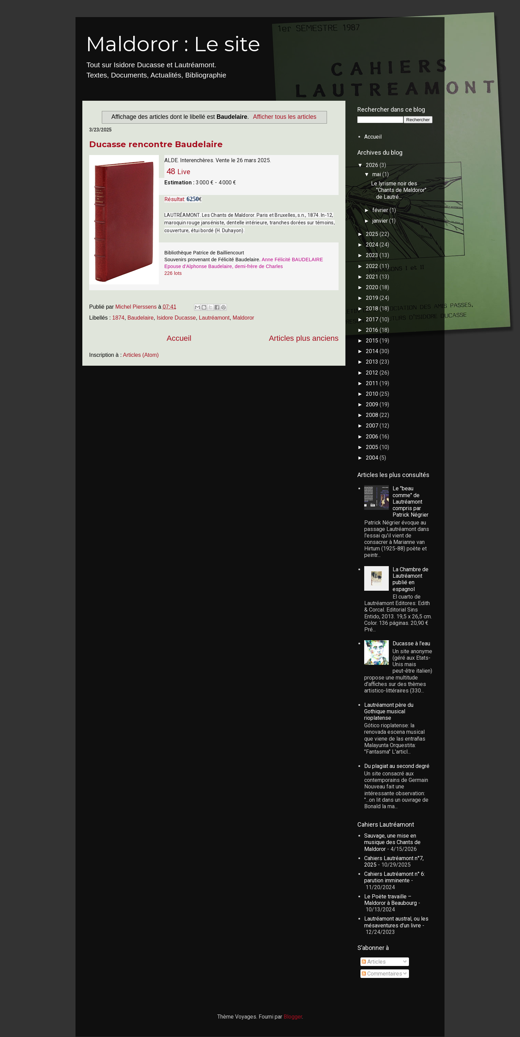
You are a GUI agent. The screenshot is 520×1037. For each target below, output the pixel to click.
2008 (373, 415)
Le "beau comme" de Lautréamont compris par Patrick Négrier (410, 501)
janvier (380, 221)
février (380, 210)
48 (169, 171)
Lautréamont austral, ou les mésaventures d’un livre (396, 921)
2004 (373, 457)
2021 (373, 277)
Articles (374, 961)
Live (183, 172)
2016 (373, 330)
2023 (373, 255)
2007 (373, 425)
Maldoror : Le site (173, 43)
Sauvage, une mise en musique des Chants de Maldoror (392, 842)
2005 (373, 447)
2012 (373, 372)
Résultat (174, 199)
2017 (373, 319)
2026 (373, 165)
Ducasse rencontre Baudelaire (156, 144)
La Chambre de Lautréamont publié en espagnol (410, 579)
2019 (373, 298)
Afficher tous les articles (284, 116)
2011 (373, 383)
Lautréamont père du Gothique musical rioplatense (388, 711)
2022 (373, 266)
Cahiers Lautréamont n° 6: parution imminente (394, 877)
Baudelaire (140, 318)
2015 (373, 340)
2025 (373, 234)
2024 (373, 244)
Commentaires (382, 973)
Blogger (293, 1016)
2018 (373, 308)
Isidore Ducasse (176, 318)
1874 (118, 318)
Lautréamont (214, 318)
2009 (373, 404)
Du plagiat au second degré (396, 766)
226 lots (173, 273)
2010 (373, 394)
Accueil (179, 338)
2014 (373, 351)
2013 (373, 362)
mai (377, 174)
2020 (373, 287)
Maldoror (243, 318)
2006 (373, 436)
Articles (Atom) (141, 355)
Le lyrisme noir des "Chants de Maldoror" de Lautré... (398, 190)
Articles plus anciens (304, 338)
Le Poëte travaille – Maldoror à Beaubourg (390, 899)
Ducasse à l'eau (411, 643)
